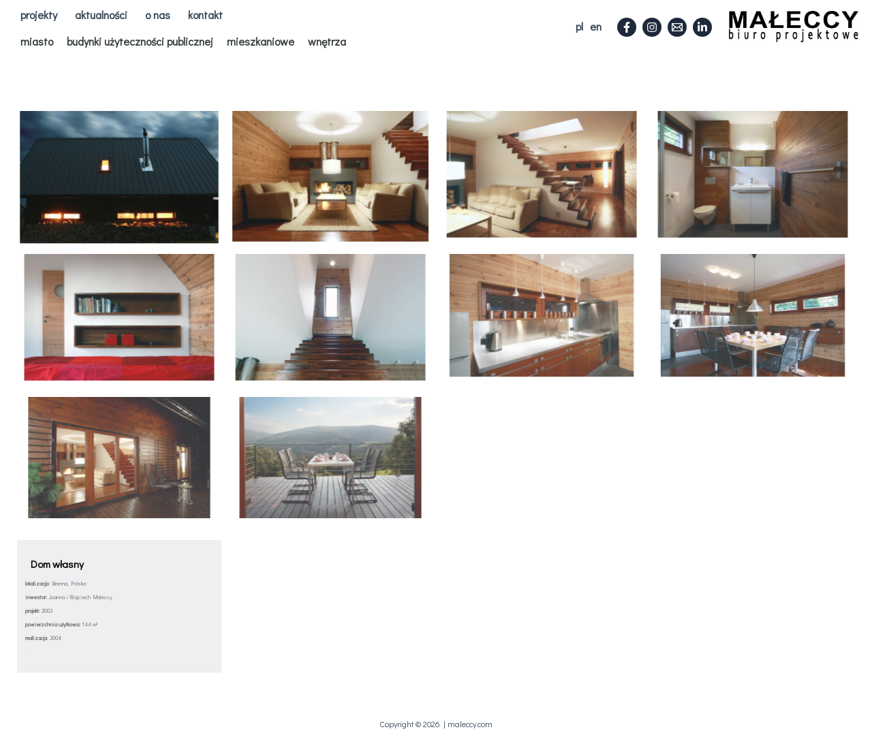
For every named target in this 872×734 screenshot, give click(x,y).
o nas (157, 14)
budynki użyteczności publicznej (140, 41)
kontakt (205, 14)
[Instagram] (651, 27)
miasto (36, 41)
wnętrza (327, 41)
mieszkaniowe (260, 41)
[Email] (677, 27)
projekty (38, 14)
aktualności (101, 14)
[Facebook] (626, 27)
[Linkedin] (702, 27)
